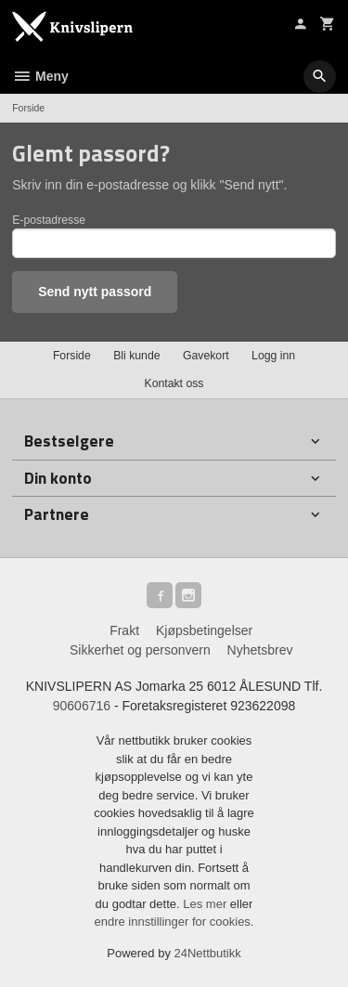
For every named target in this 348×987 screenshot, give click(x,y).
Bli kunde (136, 355)
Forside (28, 107)
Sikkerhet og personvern (140, 650)
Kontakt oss (173, 383)
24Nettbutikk (207, 953)
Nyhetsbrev (260, 650)
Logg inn (273, 355)
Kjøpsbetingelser (204, 630)
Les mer (206, 904)
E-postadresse (48, 220)
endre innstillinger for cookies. (174, 922)
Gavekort (206, 355)
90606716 (81, 705)
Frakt (124, 630)
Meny (40, 76)
